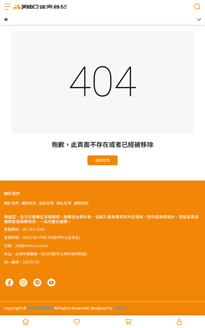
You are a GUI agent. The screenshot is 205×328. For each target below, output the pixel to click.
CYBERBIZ (122, 308)
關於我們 (11, 203)
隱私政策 (63, 203)
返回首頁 (102, 160)
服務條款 (81, 203)
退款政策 (46, 203)
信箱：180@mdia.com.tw (26, 245)
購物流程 (28, 203)
